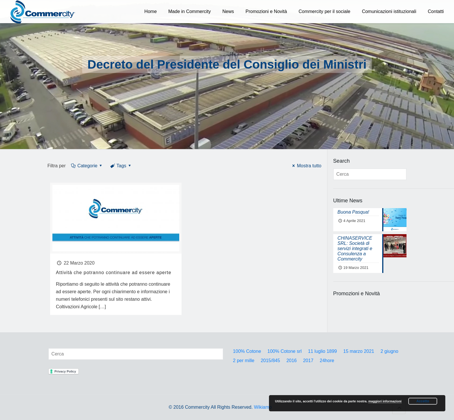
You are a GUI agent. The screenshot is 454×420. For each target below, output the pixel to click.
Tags (121, 165)
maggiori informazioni (385, 401)
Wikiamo (263, 407)
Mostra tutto (305, 165)
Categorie (87, 165)
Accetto (422, 401)
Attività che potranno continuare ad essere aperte (113, 272)
